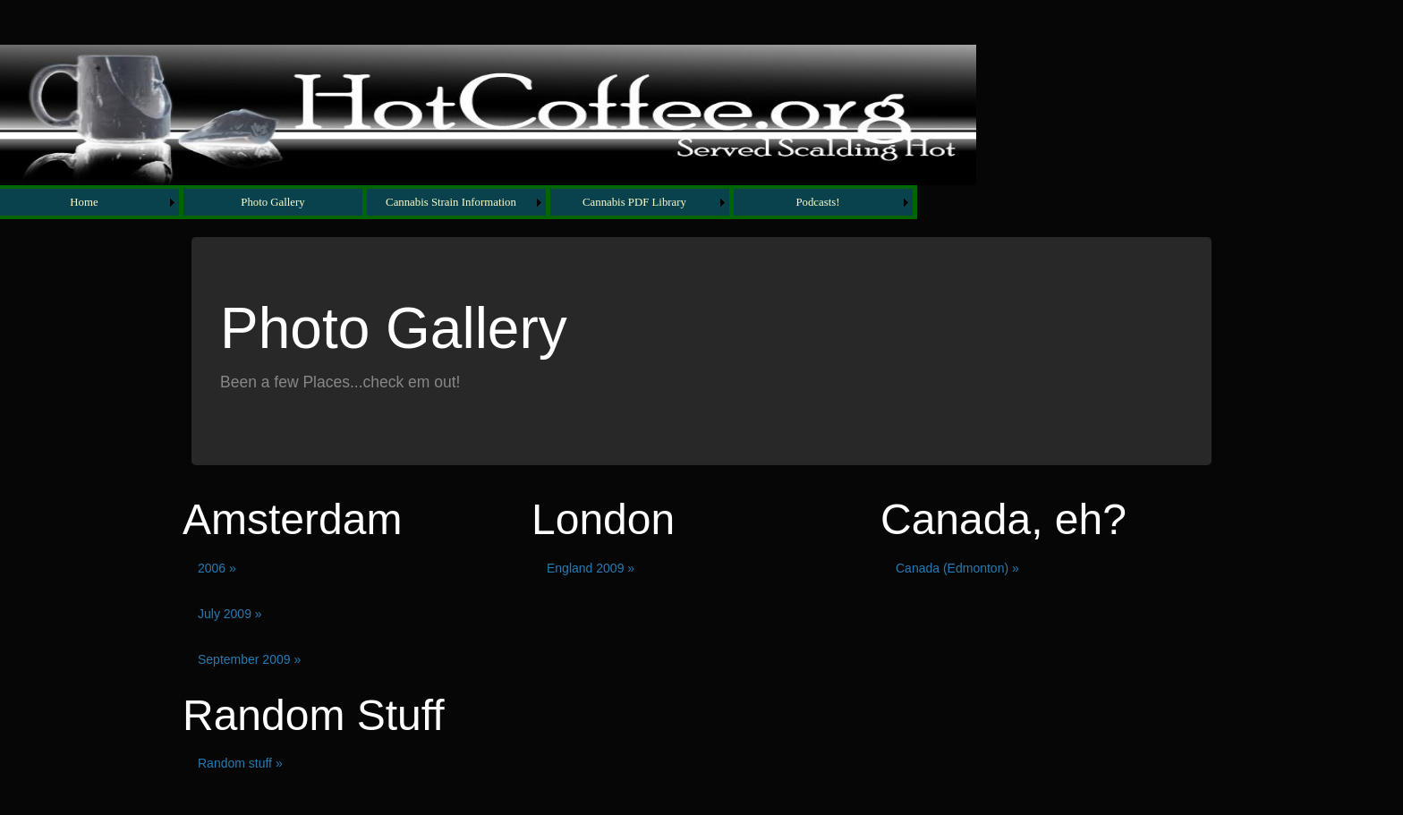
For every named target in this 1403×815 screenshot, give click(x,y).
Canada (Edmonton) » (957, 568)
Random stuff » (240, 763)
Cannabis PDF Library (634, 202)
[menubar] (458, 202)
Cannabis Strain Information (451, 202)
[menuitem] (91, 202)
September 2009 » (249, 659)
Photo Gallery (272, 202)
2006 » (217, 568)
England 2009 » (590, 568)
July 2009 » (230, 614)
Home (84, 202)
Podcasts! (817, 202)
